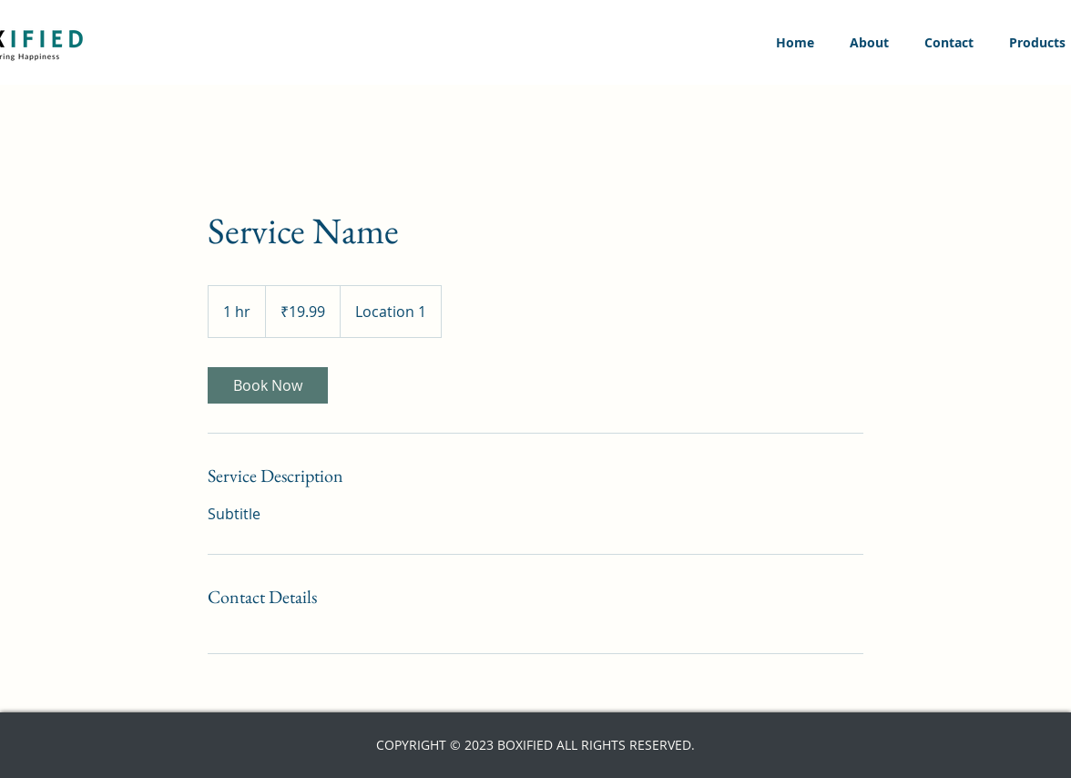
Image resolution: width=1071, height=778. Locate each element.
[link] (268, 385)
